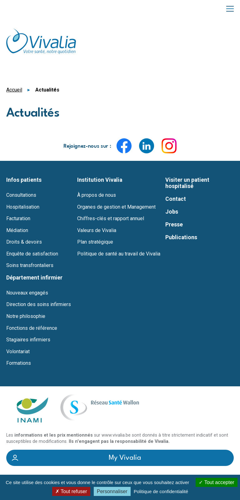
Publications (181, 237)
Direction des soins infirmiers (38, 304)
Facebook (124, 145)
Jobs (171, 212)
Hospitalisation (22, 207)
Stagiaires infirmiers (28, 340)
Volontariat (18, 351)
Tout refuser (71, 491)
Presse (174, 224)
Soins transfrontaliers (29, 265)
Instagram (169, 145)
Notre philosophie (25, 316)
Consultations (21, 195)
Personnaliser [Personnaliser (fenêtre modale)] (112, 491)
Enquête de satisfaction (32, 254)
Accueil (14, 90)
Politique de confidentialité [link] (161, 491)
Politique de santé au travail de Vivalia (118, 254)
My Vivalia (125, 457)
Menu (230, 8)
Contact (175, 199)
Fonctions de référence (31, 328)
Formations (18, 363)
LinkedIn (146, 145)
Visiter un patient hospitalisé (187, 183)
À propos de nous (96, 195)
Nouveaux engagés (27, 293)
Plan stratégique (95, 242)
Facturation (18, 218)
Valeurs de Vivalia (96, 230)
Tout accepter (216, 482)
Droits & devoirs (24, 242)
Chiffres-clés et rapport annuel (110, 218)
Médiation (17, 230)
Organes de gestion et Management (116, 207)
